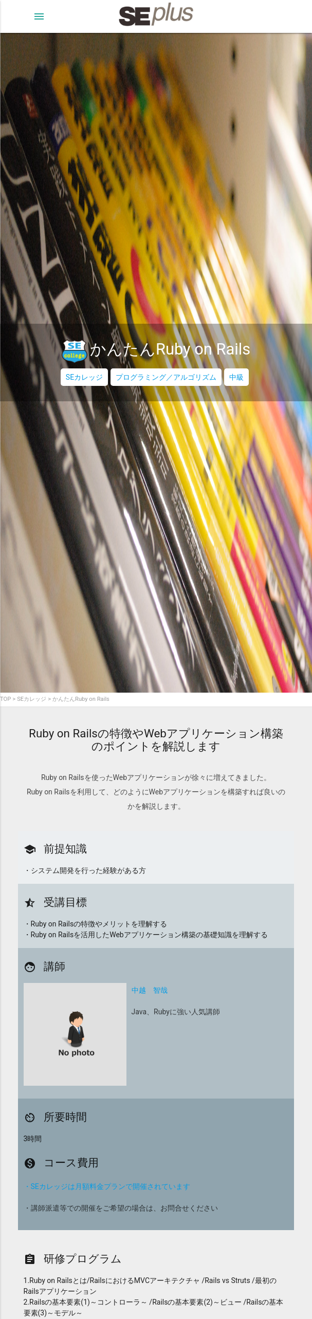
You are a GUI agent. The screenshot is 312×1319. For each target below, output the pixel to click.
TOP (5, 699)
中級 (236, 377)
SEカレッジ (84, 377)
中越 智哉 (150, 990)
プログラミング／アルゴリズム (166, 377)
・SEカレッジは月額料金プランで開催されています (107, 1186)
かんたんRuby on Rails (80, 699)
